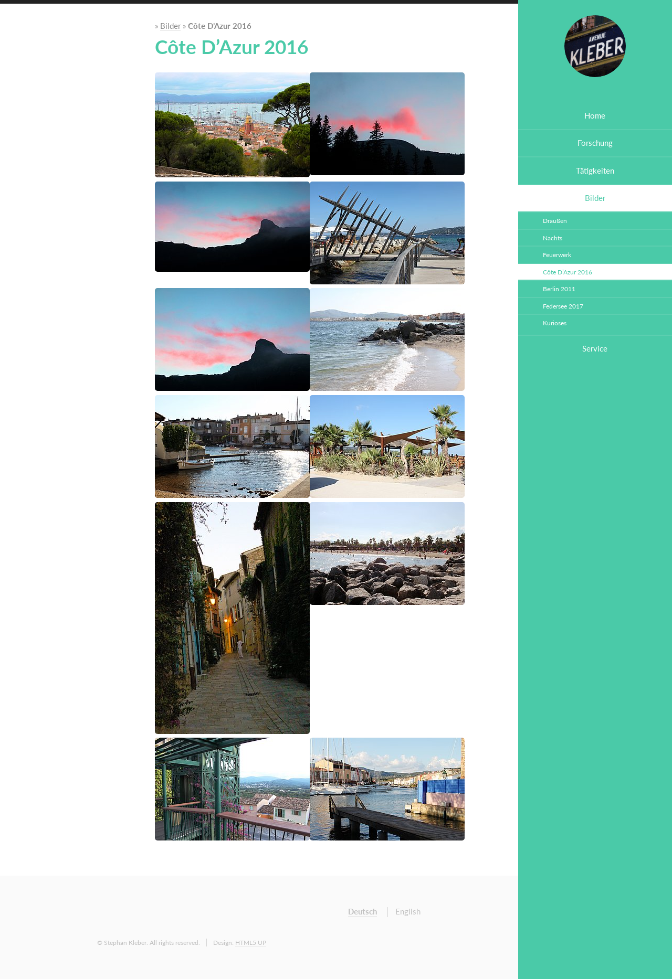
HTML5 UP (250, 942)
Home (594, 115)
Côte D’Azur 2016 (567, 271)
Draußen (555, 220)
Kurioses (554, 322)
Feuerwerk (557, 254)
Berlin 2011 (559, 288)
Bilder (595, 198)
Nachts (552, 237)
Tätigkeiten (595, 170)
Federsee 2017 (563, 306)
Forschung (595, 143)
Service (594, 348)
